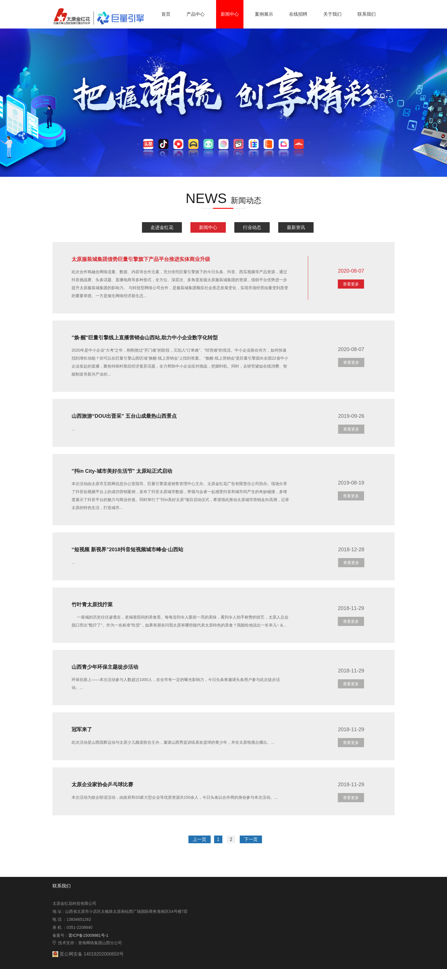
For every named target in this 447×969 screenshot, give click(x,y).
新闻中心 (208, 227)
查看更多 (351, 284)
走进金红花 (162, 227)
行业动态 (252, 227)
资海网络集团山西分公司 (100, 942)
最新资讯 (296, 227)
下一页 (251, 839)
